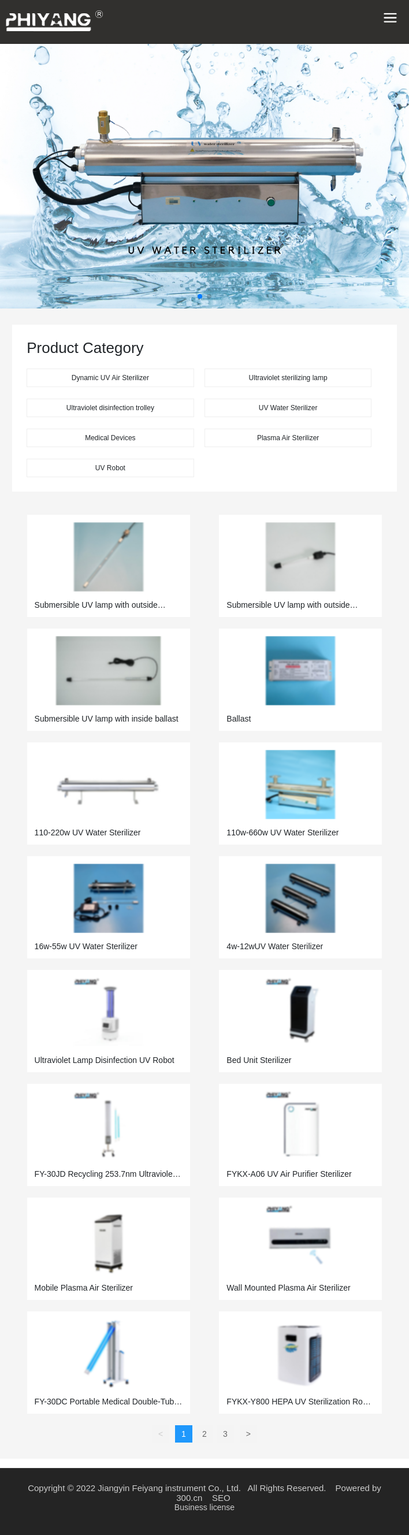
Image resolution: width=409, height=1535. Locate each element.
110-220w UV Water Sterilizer (88, 832)
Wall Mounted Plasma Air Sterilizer (288, 1287)
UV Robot (110, 468)
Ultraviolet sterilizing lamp (288, 378)
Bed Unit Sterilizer (258, 1060)
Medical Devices (110, 438)
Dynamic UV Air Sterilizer (110, 378)
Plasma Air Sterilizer (288, 438)
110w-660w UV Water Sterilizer (282, 832)
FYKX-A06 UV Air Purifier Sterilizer (288, 1174)
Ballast (238, 718)
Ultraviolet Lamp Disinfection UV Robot (104, 1060)
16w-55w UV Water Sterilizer (86, 946)
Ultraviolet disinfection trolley (110, 408)
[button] (200, 296)
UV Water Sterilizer (288, 408)
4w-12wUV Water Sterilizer (274, 946)
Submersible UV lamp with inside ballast (107, 718)
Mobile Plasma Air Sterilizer (84, 1287)
